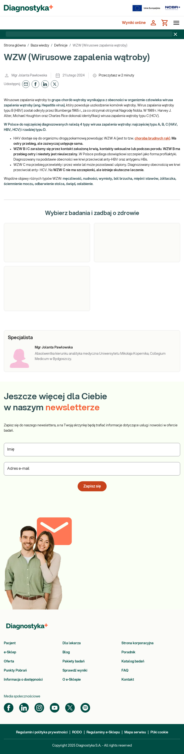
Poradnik (128, 652)
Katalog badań (132, 661)
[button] (25, 84)
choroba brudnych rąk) (152, 138)
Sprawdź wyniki (75, 670)
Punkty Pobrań (15, 670)
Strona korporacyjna (137, 643)
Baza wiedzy (40, 45)
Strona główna (15, 45)
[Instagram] (39, 708)
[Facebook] (8, 708)
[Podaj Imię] (92, 449)
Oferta (9, 661)
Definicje (61, 45)
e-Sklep (10, 652)
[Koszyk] (165, 22)
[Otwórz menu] (175, 22)
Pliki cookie (159, 732)
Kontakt (127, 679)
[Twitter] (70, 708)
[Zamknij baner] (175, 34)
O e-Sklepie (72, 679)
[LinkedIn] (24, 708)
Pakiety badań (74, 661)
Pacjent (10, 643)
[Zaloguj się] (153, 22)
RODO (77, 732)
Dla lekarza (72, 643)
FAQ (124, 670)
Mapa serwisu (135, 732)
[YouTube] (54, 708)
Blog (66, 652)
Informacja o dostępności (23, 679)
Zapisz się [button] (92, 486)
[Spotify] (85, 708)
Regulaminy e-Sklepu (103, 732)
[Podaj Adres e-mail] (92, 469)
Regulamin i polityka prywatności (42, 732)
